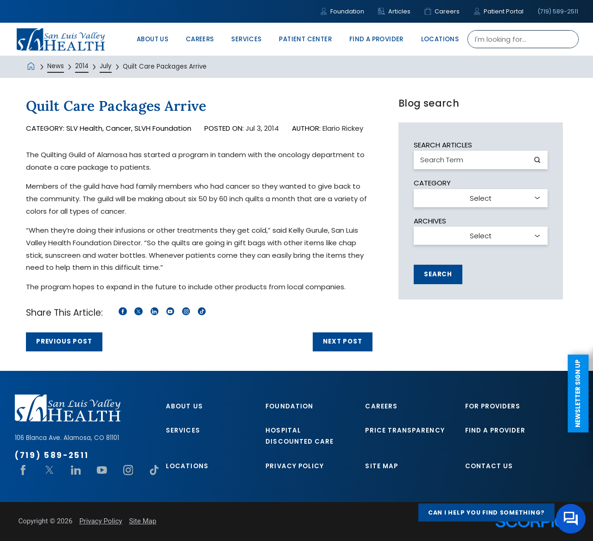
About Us (184, 406)
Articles (394, 11)
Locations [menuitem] (440, 39)
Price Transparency (404, 430)
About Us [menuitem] (152, 39)
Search (438, 274)
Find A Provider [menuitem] (376, 39)
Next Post (342, 341)
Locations (187, 466)
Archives (430, 220)
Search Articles (443, 144)
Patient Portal (498, 11)
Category (432, 182)
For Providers (493, 406)
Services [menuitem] (246, 39)
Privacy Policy (294, 466)
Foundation (342, 11)
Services (183, 430)
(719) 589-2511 (557, 11)
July (106, 66)
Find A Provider (495, 430)
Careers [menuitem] (200, 39)
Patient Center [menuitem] (305, 39)
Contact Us (489, 466)
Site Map (381, 466)
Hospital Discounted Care (299, 436)
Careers (442, 11)
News (55, 66)
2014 (81, 66)
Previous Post (64, 341)
